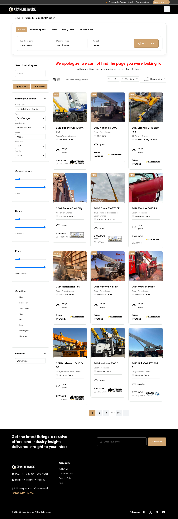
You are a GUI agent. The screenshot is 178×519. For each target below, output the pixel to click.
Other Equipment (38, 29)
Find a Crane (146, 43)
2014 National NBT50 (68, 286)
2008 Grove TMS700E (107, 208)
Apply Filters (22, 86)
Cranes (21, 29)
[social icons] (144, 512)
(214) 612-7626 (23, 493)
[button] (126, 413)
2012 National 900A (105, 127)
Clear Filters (39, 86)
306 (119, 413)
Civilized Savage (26, 512)
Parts (54, 29)
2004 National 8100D (106, 363)
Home (17, 18)
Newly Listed (68, 29)
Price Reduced (87, 29)
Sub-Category (26, 41)
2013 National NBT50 (106, 286)
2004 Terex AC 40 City (69, 208)
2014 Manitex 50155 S (144, 208)
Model (96, 41)
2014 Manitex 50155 (143, 286)
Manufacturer (62, 41)
